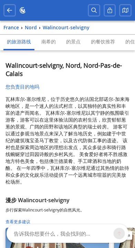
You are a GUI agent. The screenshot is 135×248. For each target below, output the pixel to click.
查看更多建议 (18, 222)
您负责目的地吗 (22, 86)
